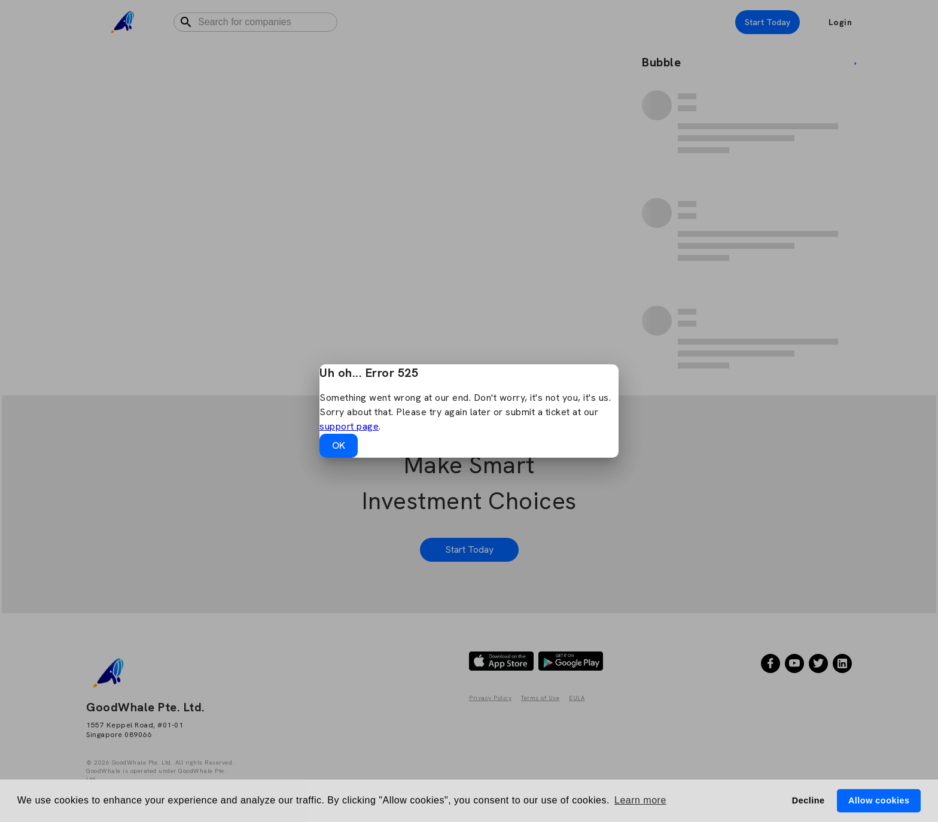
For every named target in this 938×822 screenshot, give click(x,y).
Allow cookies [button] (878, 800)
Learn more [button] (640, 800)
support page (349, 426)
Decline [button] (808, 800)
